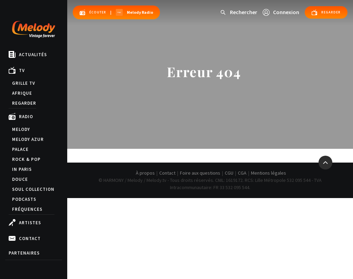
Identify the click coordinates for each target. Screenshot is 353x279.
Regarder (24, 103)
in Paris (22, 169)
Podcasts (24, 199)
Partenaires (24, 253)
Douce (20, 179)
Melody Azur (28, 139)
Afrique (22, 93)
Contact (25, 238)
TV (17, 70)
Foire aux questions (200, 173)
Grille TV (23, 83)
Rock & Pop (26, 159)
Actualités (28, 54)
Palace (20, 149)
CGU (229, 173)
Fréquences (27, 209)
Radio (21, 116)
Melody (21, 129)
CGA (242, 173)
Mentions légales (268, 173)
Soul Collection (33, 189)
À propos (145, 173)
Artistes (25, 222)
